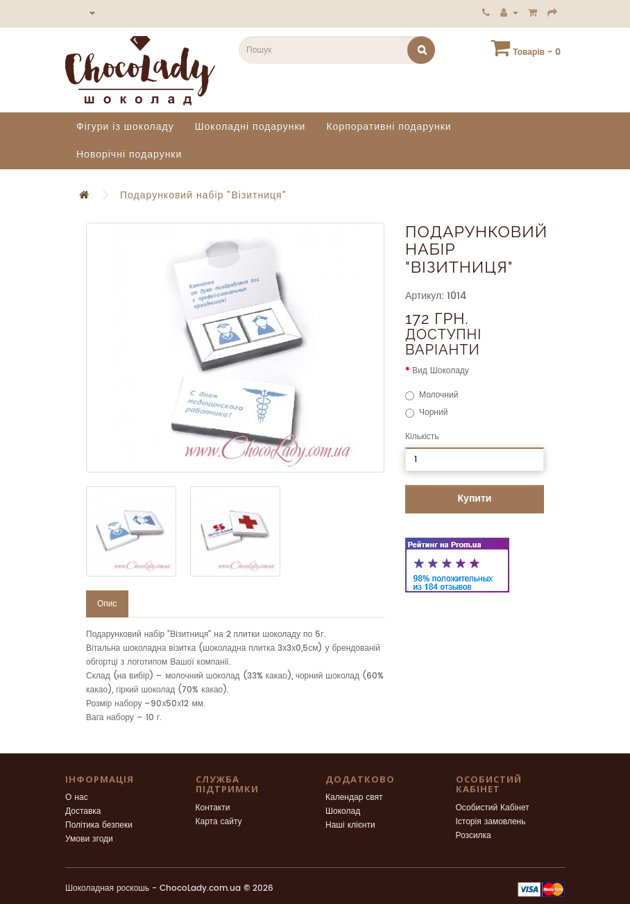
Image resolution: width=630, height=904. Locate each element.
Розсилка (473, 835)
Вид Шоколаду (440, 370)
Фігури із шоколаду (125, 127)
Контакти (213, 808)
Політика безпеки (99, 825)
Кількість (422, 436)
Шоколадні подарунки (250, 127)
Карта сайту (219, 821)
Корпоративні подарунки (388, 127)
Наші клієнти (350, 825)
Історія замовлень (491, 821)
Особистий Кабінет (492, 808)
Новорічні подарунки (129, 154)
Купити (475, 498)
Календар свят (354, 797)
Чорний (426, 412)
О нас (76, 797)
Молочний (431, 395)
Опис (107, 604)
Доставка (83, 811)
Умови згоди (89, 839)
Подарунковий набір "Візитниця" (203, 195)
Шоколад (342, 811)
